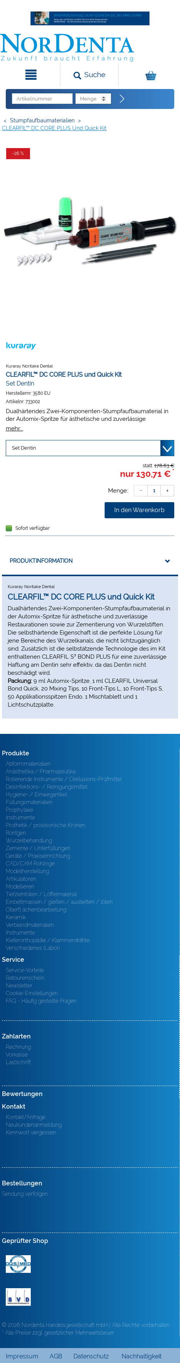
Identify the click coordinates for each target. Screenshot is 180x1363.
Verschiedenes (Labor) (33, 948)
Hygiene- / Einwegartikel (36, 794)
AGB (56, 1356)
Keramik (16, 917)
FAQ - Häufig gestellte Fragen (41, 1001)
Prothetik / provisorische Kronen (45, 825)
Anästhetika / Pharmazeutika (40, 771)
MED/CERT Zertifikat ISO (18, 1264)
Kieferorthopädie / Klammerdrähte (48, 940)
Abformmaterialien (28, 764)
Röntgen (16, 833)
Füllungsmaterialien (29, 802)
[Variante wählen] (90, 448)
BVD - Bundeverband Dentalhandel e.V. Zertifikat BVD (18, 1297)
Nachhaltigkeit (142, 1356)
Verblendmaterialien (30, 925)
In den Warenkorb (139, 510)
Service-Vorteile (25, 970)
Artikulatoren (21, 879)
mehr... (14, 428)
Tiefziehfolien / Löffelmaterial (41, 894)
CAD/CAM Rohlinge (30, 863)
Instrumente (20, 817)
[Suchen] (89, 75)
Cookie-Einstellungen (32, 993)
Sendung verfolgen (25, 1194)
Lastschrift (18, 1062)
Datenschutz (91, 1356)
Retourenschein (25, 978)
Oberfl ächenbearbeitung (36, 909)
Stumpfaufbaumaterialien (42, 120)
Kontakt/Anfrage (25, 1117)
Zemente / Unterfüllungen (38, 848)
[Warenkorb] (148, 75)
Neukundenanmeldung (34, 1125)
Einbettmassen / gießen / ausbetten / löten (59, 902)
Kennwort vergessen (31, 1132)
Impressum (22, 1356)
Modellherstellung (27, 871)
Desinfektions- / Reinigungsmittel (46, 787)
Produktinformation (41, 561)
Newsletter (19, 985)
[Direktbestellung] (122, 99)
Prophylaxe (19, 810)
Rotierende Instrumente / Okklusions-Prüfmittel (64, 779)
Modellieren (20, 886)
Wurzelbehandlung (29, 840)
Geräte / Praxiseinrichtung (38, 856)
